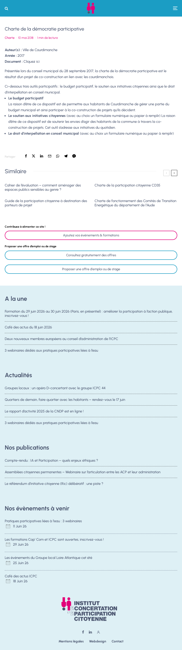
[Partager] (26, 156)
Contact (117, 641)
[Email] (49, 156)
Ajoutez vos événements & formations (91, 235)
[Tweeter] (33, 156)
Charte (9, 38)
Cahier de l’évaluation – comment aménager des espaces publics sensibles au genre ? (43, 187)
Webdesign (97, 641)
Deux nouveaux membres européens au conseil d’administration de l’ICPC (61, 339)
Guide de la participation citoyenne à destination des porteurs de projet (46, 203)
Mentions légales (71, 641)
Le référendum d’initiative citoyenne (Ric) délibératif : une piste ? (54, 484)
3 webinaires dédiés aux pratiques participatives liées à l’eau (51, 352)
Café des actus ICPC (21, 576)
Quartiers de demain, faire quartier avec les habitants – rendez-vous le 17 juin (65, 400)
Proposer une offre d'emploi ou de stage (91, 269)
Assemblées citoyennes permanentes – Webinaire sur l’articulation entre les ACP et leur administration (82, 472)
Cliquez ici (31, 61)
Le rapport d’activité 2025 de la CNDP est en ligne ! (44, 412)
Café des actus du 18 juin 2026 (28, 327)
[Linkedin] (90, 632)
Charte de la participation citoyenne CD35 (127, 185)
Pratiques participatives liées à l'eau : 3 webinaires (43, 521)
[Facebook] (83, 632)
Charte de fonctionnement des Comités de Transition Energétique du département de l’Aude (135, 203)
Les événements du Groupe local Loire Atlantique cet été (48, 558)
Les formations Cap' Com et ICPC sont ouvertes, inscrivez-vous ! (54, 539)
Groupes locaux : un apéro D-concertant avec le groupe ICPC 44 (55, 388)
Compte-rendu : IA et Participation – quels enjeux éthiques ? (51, 460)
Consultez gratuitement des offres (91, 255)
